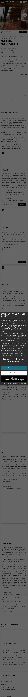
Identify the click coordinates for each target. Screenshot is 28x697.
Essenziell (7, 353)
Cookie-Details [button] (5, 377)
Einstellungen (5, 349)
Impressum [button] (23, 377)
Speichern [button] (14, 367)
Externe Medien (13, 355)
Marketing (20, 353)
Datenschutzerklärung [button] (15, 377)
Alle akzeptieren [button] (14, 362)
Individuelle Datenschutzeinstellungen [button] (14, 372)
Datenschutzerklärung (13, 345)
